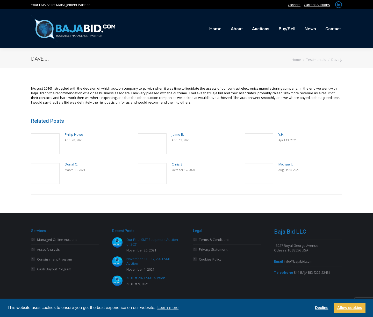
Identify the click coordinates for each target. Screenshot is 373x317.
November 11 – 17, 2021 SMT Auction (148, 261)
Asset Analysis (48, 249)
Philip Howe (74, 134)
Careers (294, 4)
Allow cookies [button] (349, 308)
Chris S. (177, 164)
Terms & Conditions (214, 239)
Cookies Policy (210, 259)
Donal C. (71, 164)
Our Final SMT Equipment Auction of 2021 (152, 242)
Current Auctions (317, 4)
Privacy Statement (213, 249)
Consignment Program (54, 259)
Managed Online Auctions (57, 239)
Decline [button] (321, 308)
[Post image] (45, 143)
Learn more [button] (167, 307)
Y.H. (281, 134)
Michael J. (285, 164)
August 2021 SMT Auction (145, 278)
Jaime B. (178, 134)
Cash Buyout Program (54, 269)
